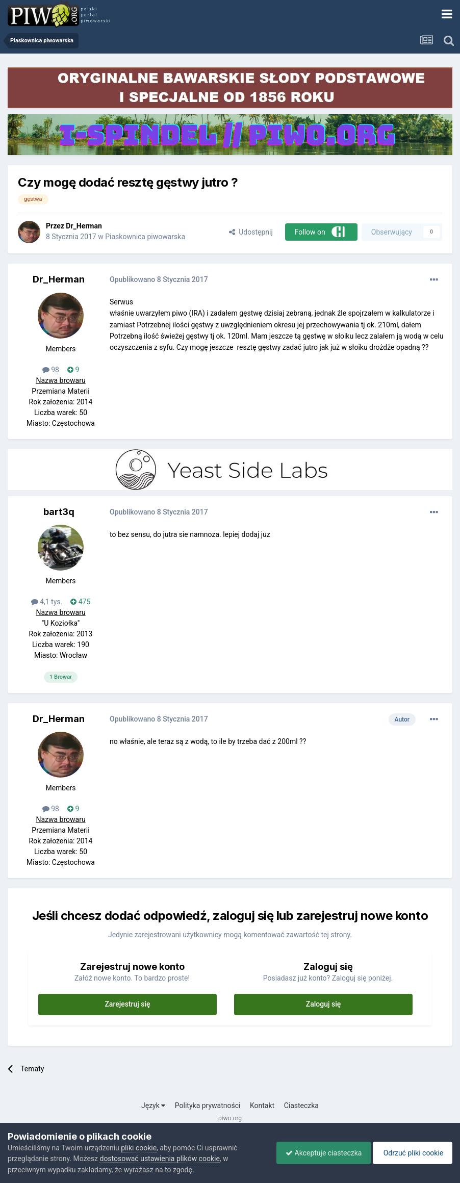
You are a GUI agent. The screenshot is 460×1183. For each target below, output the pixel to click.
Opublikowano (159, 279)
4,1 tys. (47, 602)
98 (50, 370)
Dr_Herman (84, 226)
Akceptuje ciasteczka (318, 1153)
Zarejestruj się (127, 1004)
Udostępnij (250, 232)
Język (153, 1105)
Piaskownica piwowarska (145, 237)
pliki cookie (139, 1148)
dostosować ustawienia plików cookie (159, 1158)
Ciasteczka (301, 1105)
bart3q (58, 511)
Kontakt (262, 1105)
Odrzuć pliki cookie (411, 1153)
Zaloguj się (323, 1004)
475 (80, 602)
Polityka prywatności (208, 1105)
